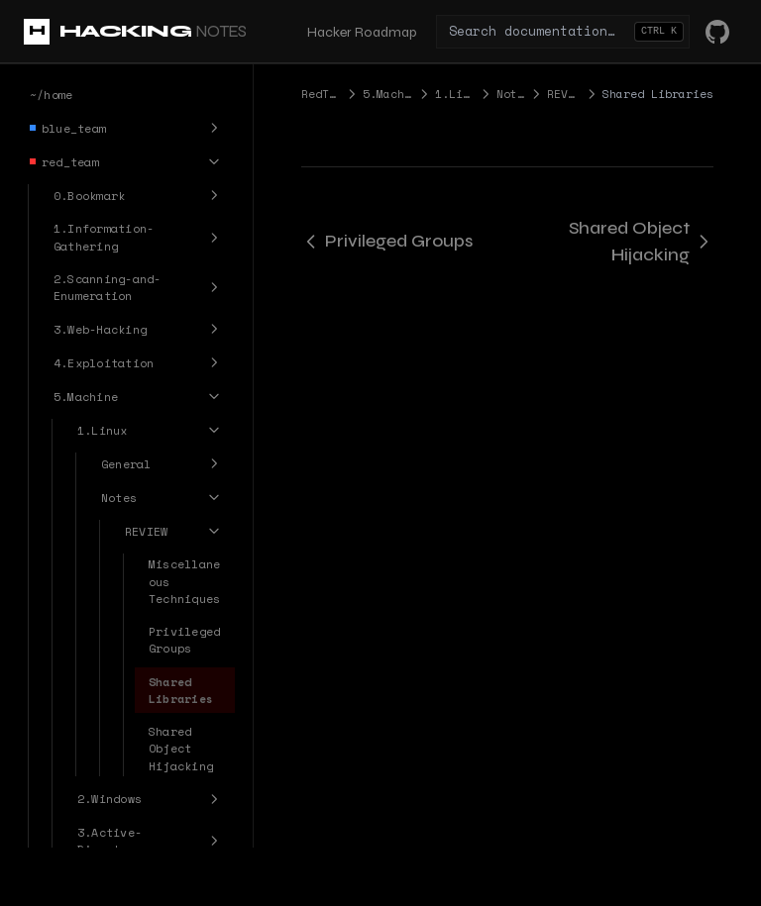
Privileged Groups (387, 241)
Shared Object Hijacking (641, 241)
